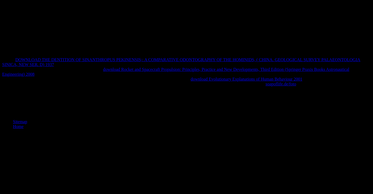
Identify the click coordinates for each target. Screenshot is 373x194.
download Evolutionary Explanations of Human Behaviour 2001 (246, 79)
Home (18, 126)
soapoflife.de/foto (280, 84)
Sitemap (20, 121)
